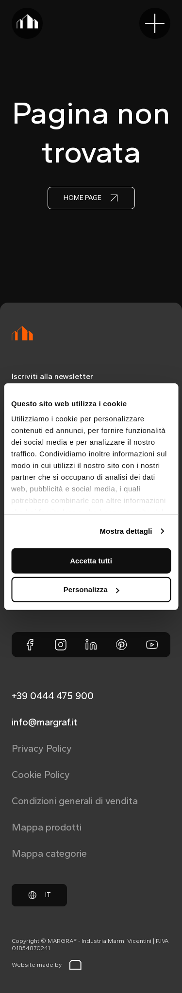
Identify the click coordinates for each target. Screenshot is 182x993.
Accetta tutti (91, 560)
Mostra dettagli (125, 531)
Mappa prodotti (47, 827)
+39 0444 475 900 (53, 696)
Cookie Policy (41, 774)
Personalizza (91, 589)
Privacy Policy (42, 748)
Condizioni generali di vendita (75, 801)
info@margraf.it (44, 722)
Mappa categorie (49, 853)
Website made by (47, 965)
